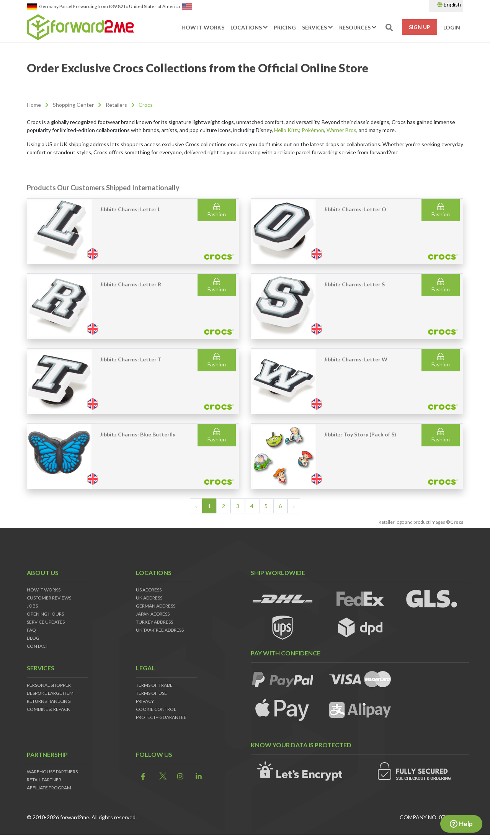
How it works (202, 27)
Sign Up (419, 27)
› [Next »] (294, 506)
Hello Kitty (286, 130)
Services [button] (317, 27)
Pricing (285, 27)
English (449, 4)
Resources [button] (357, 27)
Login (451, 27)
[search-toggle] (389, 27)
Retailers (116, 104)
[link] (141, 776)
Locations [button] (249, 27)
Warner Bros (341, 130)
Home (34, 104)
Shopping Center (73, 104)
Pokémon (313, 130)
